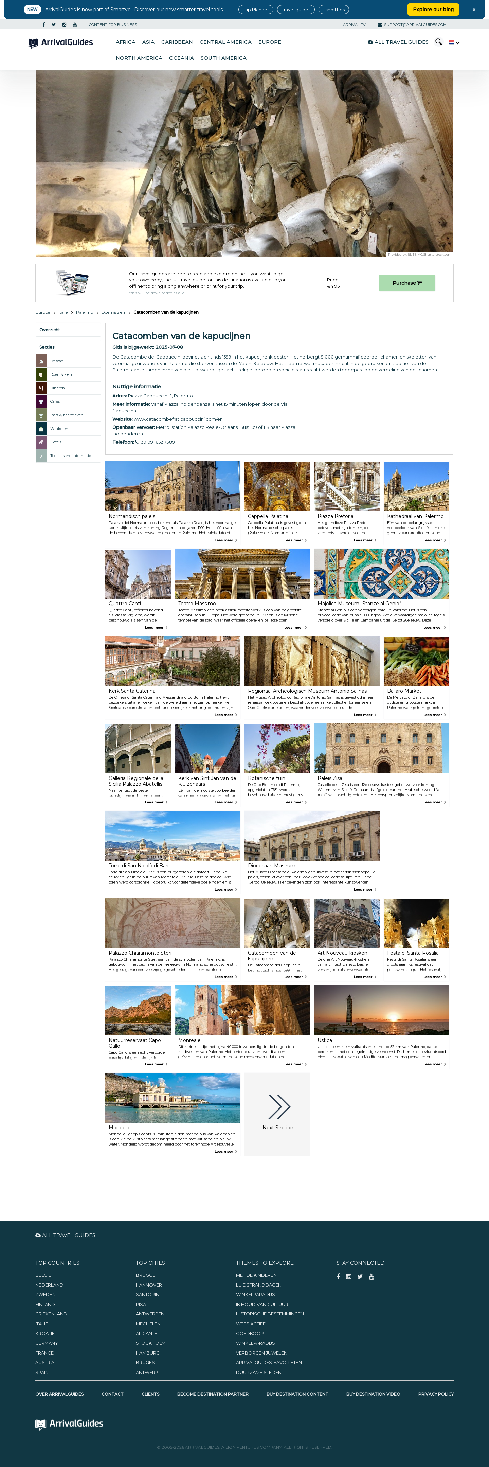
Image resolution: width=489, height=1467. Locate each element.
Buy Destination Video (373, 1394)
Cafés (55, 401)
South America (224, 58)
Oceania (181, 58)
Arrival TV (354, 24)
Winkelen (59, 428)
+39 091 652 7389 (155, 442)
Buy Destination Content (297, 1394)
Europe (269, 42)
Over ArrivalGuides (59, 1394)
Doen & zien (113, 312)
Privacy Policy (436, 1394)
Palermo (84, 312)
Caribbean (177, 42)
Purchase (407, 283)
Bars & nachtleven (67, 415)
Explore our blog (433, 9)
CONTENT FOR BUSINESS (113, 24)
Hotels (55, 442)
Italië (63, 312)
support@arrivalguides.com (412, 24)
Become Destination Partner (213, 1394)
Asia (148, 42)
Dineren (57, 388)
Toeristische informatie (70, 455)
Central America (226, 42)
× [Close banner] (474, 9)
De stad (57, 361)
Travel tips (334, 9)
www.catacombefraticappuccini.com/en (178, 419)
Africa (125, 42)
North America (139, 58)
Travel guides (296, 9)
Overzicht (49, 329)
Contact (113, 1394)
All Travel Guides (398, 42)
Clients (150, 1394)
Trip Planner (256, 9)
